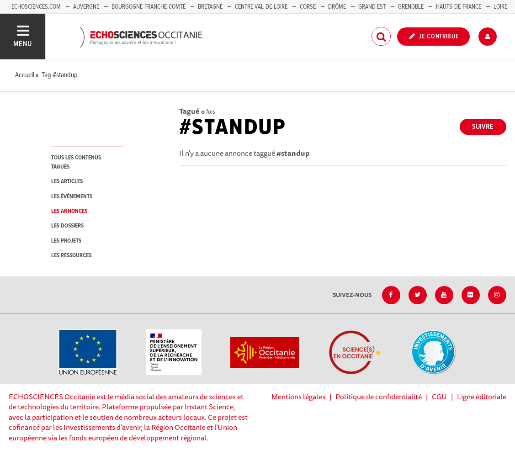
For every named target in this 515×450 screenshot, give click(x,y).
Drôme (337, 7)
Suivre (483, 127)
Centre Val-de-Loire (261, 7)
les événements (71, 197)
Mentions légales (298, 396)
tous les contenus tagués (76, 162)
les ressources (71, 255)
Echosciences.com (36, 7)
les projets (66, 241)
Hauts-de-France (458, 7)
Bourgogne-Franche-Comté (148, 7)
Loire (500, 7)
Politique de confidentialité (378, 396)
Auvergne (86, 7)
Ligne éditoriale (481, 396)
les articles (67, 181)
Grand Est (372, 7)
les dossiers (67, 226)
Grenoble (411, 7)
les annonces (69, 211)
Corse (308, 7)
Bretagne (210, 7)
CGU (439, 396)
